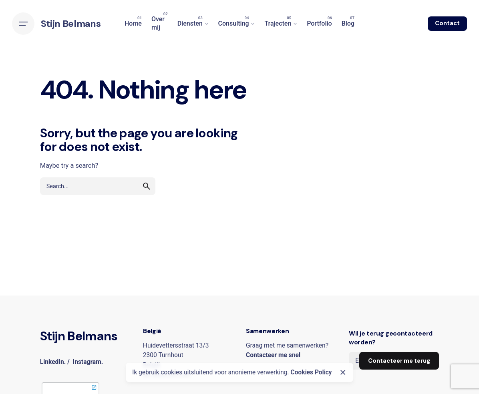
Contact (447, 23)
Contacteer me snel (273, 355)
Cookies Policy (311, 372)
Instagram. (88, 362)
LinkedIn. (53, 362)
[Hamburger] (23, 23)
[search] (146, 186)
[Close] (343, 372)
